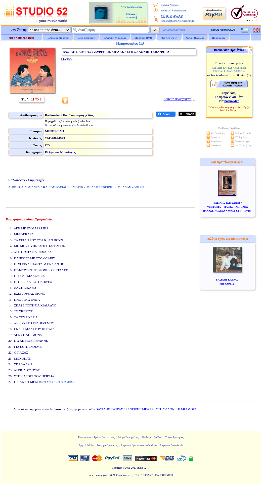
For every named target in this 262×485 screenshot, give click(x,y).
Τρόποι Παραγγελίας (104, 437)
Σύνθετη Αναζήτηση (173, 29)
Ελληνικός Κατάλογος (60, 152)
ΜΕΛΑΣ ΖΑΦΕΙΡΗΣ (100, 187)
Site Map (146, 437)
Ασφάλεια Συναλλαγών (171, 445)
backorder (231, 101)
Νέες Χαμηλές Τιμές (21, 37)
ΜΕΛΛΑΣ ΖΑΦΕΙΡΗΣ (133, 187)
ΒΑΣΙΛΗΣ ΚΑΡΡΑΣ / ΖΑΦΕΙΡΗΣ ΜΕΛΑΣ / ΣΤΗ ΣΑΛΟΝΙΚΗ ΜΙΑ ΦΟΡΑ (146, 409)
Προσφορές (219, 37)
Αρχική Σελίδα (86, 445)
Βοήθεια (165, 10)
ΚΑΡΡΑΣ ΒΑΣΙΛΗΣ (56, 187)
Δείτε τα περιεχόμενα (177, 99)
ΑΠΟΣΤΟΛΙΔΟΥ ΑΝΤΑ (24, 187)
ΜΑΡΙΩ (78, 187)
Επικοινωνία (179, 10)
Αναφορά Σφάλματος (107, 445)
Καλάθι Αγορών (169, 4)
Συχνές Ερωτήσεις (174, 437)
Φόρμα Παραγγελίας (128, 437)
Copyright (117, 467)
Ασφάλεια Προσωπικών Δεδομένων (139, 445)
